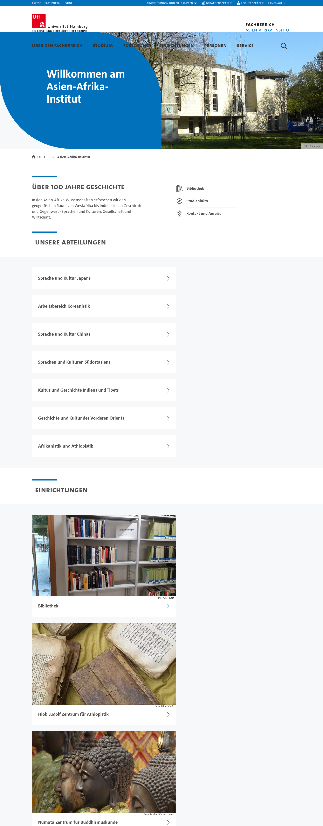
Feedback (171, 736)
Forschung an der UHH (121, 791)
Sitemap (282, 736)
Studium (103, 45)
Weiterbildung (44, 805)
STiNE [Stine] (69, 3)
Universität (189, 791)
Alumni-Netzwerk (195, 820)
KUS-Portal (53, 3)
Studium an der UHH (49, 791)
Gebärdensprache (219, 3)
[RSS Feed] (126, 548)
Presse (36, 3)
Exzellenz (188, 798)
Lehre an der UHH (117, 798)
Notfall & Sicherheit (261, 805)
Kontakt (251, 791)
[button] (172, 3)
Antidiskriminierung (262, 813)
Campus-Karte (257, 798)
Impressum (193, 736)
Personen (215, 45)
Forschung (136, 45)
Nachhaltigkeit (192, 805)
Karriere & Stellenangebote (125, 813)
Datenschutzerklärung (224, 736)
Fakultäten (189, 813)
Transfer (109, 820)
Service (245, 45)
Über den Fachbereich (57, 45)
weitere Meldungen (278, 550)
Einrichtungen (176, 45)
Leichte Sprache (252, 3)
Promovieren (113, 805)
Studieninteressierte (49, 798)
